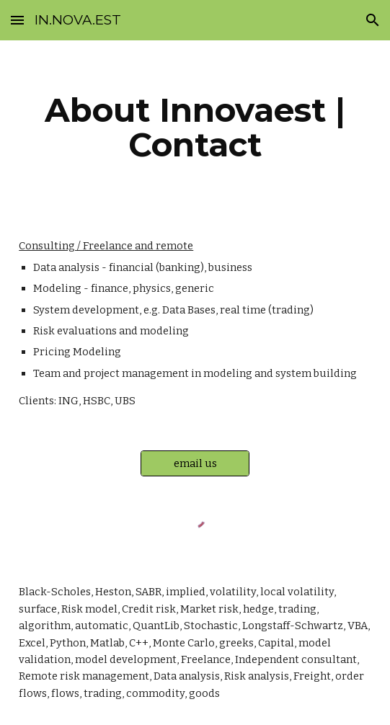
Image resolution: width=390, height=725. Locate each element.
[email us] (194, 463)
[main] (194, 127)
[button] (17, 20)
